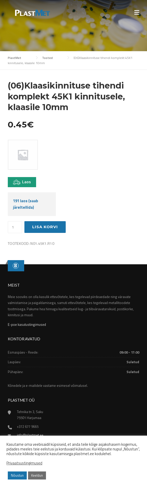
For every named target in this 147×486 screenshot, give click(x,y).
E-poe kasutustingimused (27, 324)
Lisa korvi (45, 226)
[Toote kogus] (15, 227)
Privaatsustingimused (24, 463)
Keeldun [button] (37, 475)
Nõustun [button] (17, 475)
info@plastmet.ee (30, 435)
